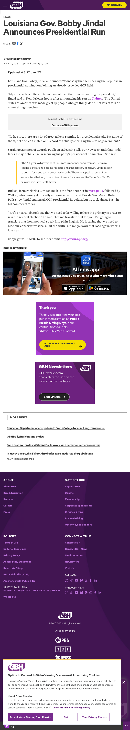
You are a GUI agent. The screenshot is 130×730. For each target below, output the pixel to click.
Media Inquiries (74, 556)
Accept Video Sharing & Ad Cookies (30, 717)
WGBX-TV (24, 591)
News (7, 16)
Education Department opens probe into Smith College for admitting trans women (56, 428)
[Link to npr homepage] (63, 649)
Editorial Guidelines (14, 549)
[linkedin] (95, 580)
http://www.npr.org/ (74, 239)
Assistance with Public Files (19, 581)
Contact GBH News (76, 549)
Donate (114, 5)
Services (8, 499)
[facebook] (90, 580)
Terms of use (10, 543)
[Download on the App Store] (72, 288)
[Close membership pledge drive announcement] (123, 682)
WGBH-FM (53, 591)
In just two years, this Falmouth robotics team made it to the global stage (49, 454)
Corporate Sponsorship (78, 506)
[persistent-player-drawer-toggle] (126, 726)
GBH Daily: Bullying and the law (25, 437)
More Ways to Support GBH (59, 345)
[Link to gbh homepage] (16, 5)
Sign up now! (52, 397)
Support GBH (73, 487)
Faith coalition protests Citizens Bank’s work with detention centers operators (53, 445)
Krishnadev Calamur (19, 58)
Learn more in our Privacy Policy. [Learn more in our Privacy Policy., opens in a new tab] (71, 707)
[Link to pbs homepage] (62, 640)
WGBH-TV (9, 591)
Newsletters (72, 562)
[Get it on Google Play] (100, 288)
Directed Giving (74, 512)
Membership (72, 499)
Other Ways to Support (78, 525)
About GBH (10, 487)
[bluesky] (81, 580)
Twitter (97, 99)
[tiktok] (71, 580)
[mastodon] (86, 593)
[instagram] (66, 580)
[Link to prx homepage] (63, 658)
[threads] (86, 580)
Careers (7, 506)
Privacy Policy (11, 556)
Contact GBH (72, 543)
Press (6, 512)
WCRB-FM (9, 597)
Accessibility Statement (17, 562)
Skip (66, 717)
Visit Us (69, 568)
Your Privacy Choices (94, 717)
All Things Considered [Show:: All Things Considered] (20, 459)
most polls (96, 191)
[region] (62, 692)
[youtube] (76, 580)
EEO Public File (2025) (16, 575)
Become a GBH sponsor (65, 125)
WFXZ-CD (39, 591)
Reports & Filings (13, 568)
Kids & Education (13, 493)
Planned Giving (74, 519)
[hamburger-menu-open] (6, 5)
